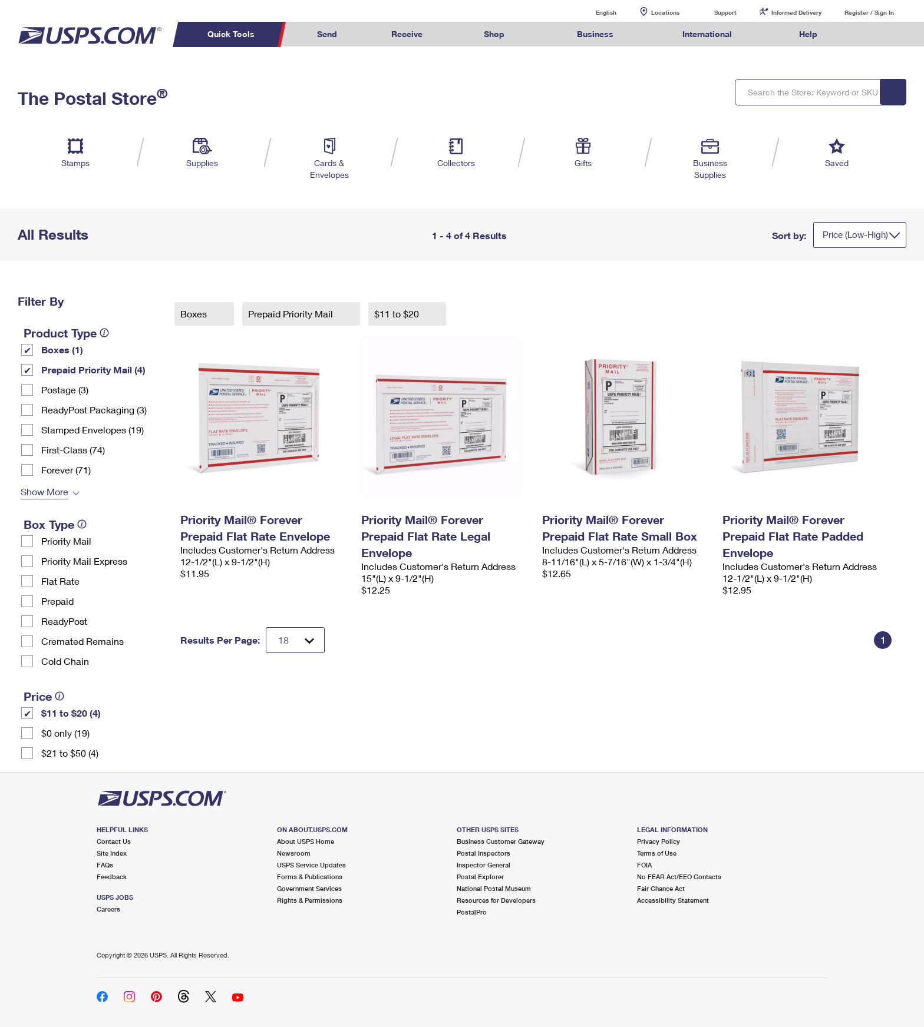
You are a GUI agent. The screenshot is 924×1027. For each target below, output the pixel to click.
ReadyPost (64, 621)
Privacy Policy (658, 841)
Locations (665, 12)
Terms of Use (656, 853)
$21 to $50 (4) (69, 752)
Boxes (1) (62, 349)
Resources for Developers (496, 900)
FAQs (105, 865)
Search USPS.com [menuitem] (867, 34)
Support (725, 12)
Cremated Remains (82, 641)
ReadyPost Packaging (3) (94, 409)
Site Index (112, 853)
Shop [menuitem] (494, 34)
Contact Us (114, 841)
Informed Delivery (796, 12)
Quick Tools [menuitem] (231, 34)
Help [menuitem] (808, 34)
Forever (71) (66, 469)
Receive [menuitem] (407, 34)
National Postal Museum (494, 888)
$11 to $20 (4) (71, 712)
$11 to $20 (397, 313)
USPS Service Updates (311, 865)
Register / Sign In (869, 12)
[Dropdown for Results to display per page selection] (295, 640)
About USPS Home (305, 841)
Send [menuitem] (327, 34)
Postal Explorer (480, 876)
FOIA (644, 865)
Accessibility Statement (673, 900)
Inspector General (483, 865)
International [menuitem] (707, 34)
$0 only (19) (65, 732)
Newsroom (294, 853)
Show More (44, 491)
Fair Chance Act (661, 888)
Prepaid (57, 601)
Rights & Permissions (309, 900)
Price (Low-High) (855, 234)
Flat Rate (60, 581)
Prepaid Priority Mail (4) (93, 369)
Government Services (309, 888)
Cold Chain (65, 661)
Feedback (112, 876)
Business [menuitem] (595, 34)
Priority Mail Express (84, 560)
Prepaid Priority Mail (291, 313)
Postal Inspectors (483, 853)
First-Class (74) (73, 449)
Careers (108, 909)
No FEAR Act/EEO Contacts (679, 876)
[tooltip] (104, 332)
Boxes (194, 313)
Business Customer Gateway (500, 841)
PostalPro (472, 912)
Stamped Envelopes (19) (92, 429)
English (594, 12)
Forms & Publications (309, 876)
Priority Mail (66, 540)
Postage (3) (64, 389)
